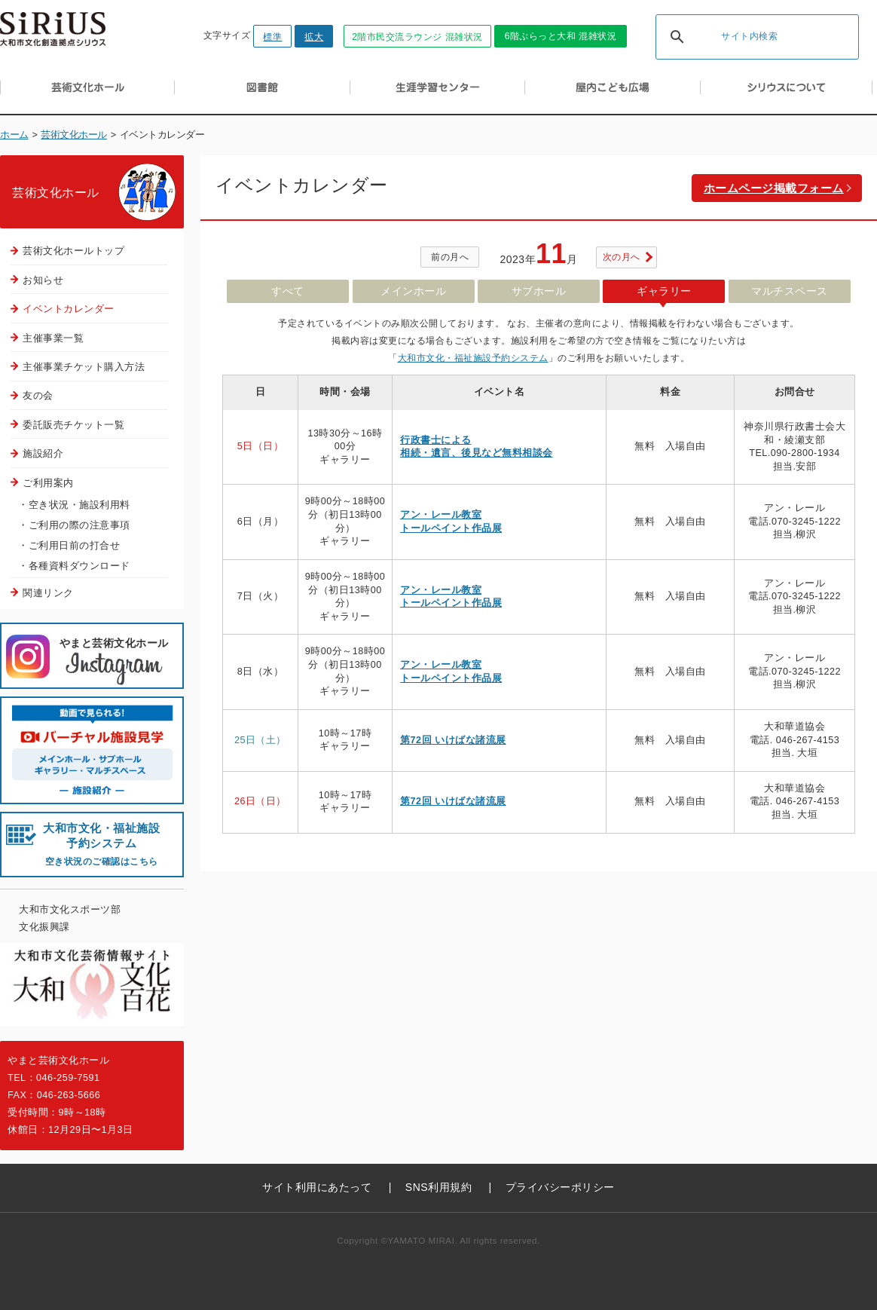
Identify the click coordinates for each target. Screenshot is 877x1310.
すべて (287, 291)
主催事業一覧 (53, 338)
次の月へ (621, 257)
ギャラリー (664, 291)
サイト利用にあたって (316, 1187)
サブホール (539, 291)
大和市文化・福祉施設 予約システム (101, 845)
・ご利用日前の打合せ (69, 545)
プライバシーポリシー (560, 1187)
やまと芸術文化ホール (114, 662)
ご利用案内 (48, 482)
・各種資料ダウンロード (74, 565)
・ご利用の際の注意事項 (74, 525)
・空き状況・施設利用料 (74, 504)
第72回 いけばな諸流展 (453, 740)
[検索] (737, 38)
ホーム (14, 135)
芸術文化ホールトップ (73, 250)
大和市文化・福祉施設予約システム (473, 358)
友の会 (38, 395)
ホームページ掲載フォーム (774, 188)
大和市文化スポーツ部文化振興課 (70, 918)
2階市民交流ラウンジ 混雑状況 (417, 37)
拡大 (313, 37)
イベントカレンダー (69, 308)
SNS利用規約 (438, 1187)
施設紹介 (43, 453)
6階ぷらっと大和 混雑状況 (561, 36)
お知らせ (43, 280)
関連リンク (48, 592)
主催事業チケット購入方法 (84, 366)
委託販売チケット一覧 (73, 424)
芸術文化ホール (74, 135)
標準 (272, 37)
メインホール (413, 291)
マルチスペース (789, 291)
